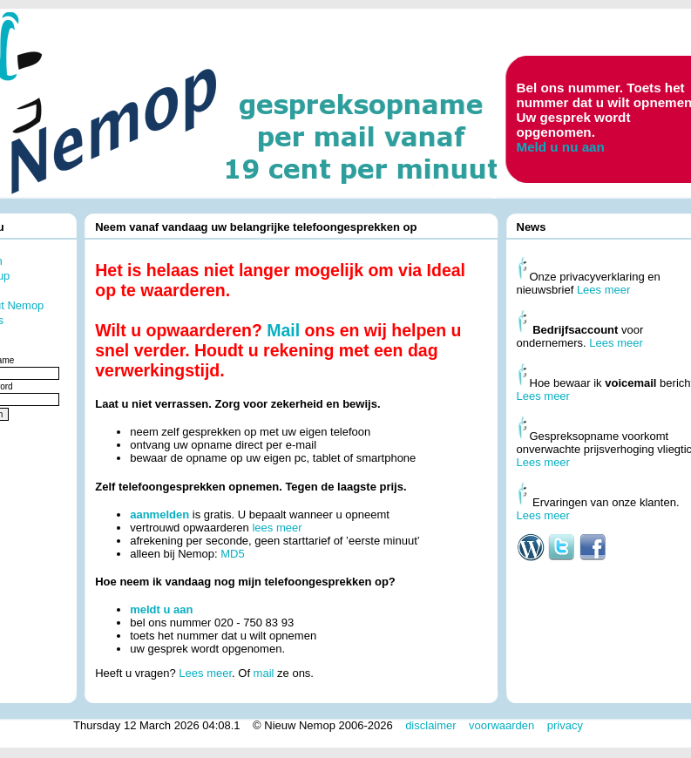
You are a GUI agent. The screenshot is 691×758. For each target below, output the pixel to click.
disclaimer (431, 725)
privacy (565, 725)
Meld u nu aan (561, 146)
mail (264, 673)
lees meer (276, 527)
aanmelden (159, 514)
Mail (283, 330)
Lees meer (205, 673)
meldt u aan (161, 609)
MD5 (232, 553)
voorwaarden (501, 725)
